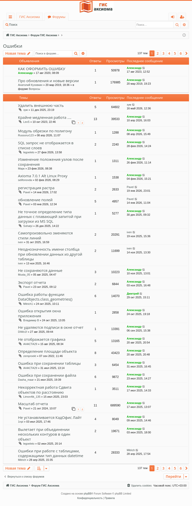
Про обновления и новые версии (48, 80)
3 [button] (163, 53)
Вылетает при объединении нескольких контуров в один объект (44, 434)
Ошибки (12, 46)
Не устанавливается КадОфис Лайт (50, 417)
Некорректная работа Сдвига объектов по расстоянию (45, 389)
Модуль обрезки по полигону (45, 130)
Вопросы (34, 88)
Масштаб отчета (33, 403)
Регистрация (47, 24)
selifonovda (25, 179)
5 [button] (175, 53)
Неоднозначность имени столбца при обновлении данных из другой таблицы (50, 254)
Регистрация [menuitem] (183, 17)
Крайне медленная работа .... (44, 117)
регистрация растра (36, 187)
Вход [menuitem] (173, 17)
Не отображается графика (41, 339)
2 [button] (158, 53)
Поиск (13, 24)
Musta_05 (24, 274)
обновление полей (35, 199)
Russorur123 (26, 135)
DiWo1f (22, 331)
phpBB (87, 493)
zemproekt (29, 355)
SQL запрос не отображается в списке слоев (46, 145)
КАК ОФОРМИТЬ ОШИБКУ (41, 68)
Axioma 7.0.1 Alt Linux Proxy (43, 175)
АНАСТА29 (30, 343)
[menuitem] (139, 485)
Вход (28, 24)
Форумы (58, 16)
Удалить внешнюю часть (41, 105)
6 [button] (181, 53)
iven (20, 242)
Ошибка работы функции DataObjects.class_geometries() (45, 297)
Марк (21, 168)
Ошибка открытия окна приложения (39, 313)
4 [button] (169, 53)
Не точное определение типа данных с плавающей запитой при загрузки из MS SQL (49, 216)
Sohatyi (27, 225)
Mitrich (22, 459)
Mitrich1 (28, 303)
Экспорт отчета (32, 282)
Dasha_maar (26, 379)
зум (25, 109)
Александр (25, 72)
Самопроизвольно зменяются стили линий (45, 235)
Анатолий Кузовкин (30, 84)
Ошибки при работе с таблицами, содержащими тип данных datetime (50, 453)
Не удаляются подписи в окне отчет (51, 327)
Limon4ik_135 (31, 396)
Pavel (26, 192)
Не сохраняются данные (40, 270)
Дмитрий (133, 293)
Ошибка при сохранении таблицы (49, 363)
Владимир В (31, 320)
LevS (26, 121)
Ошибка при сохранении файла (47, 375)
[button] (186, 53)
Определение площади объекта (47, 351)
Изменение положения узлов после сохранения (50, 162)
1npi (20, 421)
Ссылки (11, 17)
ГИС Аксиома (29, 16)
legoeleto (28, 152)
